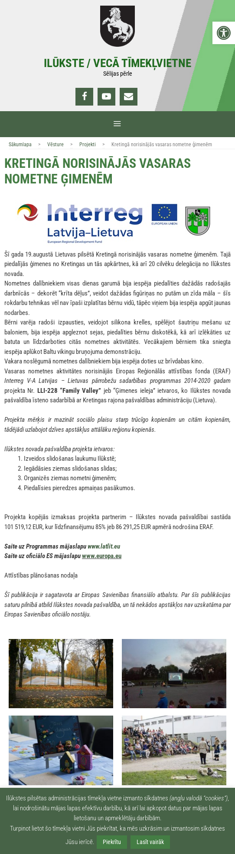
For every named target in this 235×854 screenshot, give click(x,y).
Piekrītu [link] (112, 841)
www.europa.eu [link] (101, 556)
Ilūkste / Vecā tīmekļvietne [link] (117, 63)
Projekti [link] (87, 144)
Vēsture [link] (55, 144)
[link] (223, 33)
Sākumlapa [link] (20, 144)
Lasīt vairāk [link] (150, 841)
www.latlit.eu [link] (104, 546)
